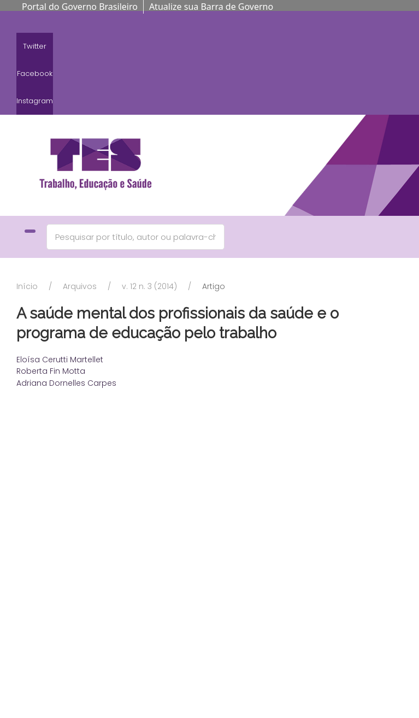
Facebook (34, 73)
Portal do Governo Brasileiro (80, 7)
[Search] (135, 236)
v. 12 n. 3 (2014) (149, 286)
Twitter (34, 46)
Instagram (34, 101)
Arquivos (80, 286)
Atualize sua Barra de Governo (211, 7)
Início (27, 286)
